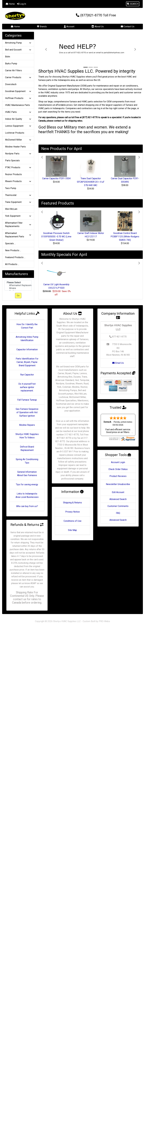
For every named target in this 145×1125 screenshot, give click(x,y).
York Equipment (18, 216)
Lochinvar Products (14, 132)
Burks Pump (11, 63)
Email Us (118, 363)
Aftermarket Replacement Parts (18, 235)
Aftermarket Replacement (18, 285)
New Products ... (13, 250)
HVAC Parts (18, 112)
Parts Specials (12, 160)
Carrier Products (18, 77)
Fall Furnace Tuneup (27, 399)
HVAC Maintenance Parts (17, 105)
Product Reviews (117, 476)
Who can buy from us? (27, 506)
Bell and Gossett (18, 49)
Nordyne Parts (18, 153)
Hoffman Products (18, 98)
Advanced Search (118, 499)
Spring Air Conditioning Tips (27, 461)
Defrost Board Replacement (27, 448)
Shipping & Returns (72, 502)
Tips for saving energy (27, 484)
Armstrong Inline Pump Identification (27, 339)
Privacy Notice (72, 511)
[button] (132, 4)
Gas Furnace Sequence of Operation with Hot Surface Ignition (27, 412)
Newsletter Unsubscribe (118, 484)
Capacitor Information (27, 349)
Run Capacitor (27, 374)
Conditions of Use (72, 521)
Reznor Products (13, 174)
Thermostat (18, 195)
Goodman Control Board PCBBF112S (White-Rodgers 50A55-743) (125, 236)
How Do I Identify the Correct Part (27, 326)
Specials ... (10, 243)
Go (18, 295)
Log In (21, 4)
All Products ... (12, 264)
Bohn (7, 56)
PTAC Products (18, 167)
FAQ (118, 513)
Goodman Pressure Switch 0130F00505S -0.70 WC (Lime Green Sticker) (56, 236)
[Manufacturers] (18, 285)
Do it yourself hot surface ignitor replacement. (27, 387)
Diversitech (10, 84)
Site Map (72, 530)
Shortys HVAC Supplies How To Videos (27, 436)
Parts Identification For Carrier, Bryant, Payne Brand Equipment (27, 362)
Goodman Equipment (18, 91)
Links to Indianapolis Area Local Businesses (27, 495)
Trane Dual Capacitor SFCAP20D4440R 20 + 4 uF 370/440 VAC (90, 182)
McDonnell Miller (18, 139)
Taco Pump (10, 188)
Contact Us (127, 26)
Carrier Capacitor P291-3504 (56, 178)
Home (10, 4)
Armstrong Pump (18, 42)
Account (69, 26)
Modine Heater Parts (15, 146)
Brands (42, 26)
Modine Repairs (27, 425)
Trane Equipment (18, 202)
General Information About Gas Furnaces (27, 474)
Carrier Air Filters (13, 70)
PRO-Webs (104, 621)
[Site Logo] (25, 15)
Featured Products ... (15, 257)
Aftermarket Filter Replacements (18, 224)
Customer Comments (117, 506)
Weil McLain (11, 209)
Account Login (118, 462)
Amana (18, 288)
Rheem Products (18, 181)
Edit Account (118, 492)
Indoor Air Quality (18, 119)
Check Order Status (118, 469)
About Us (97, 26)
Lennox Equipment (18, 126)
